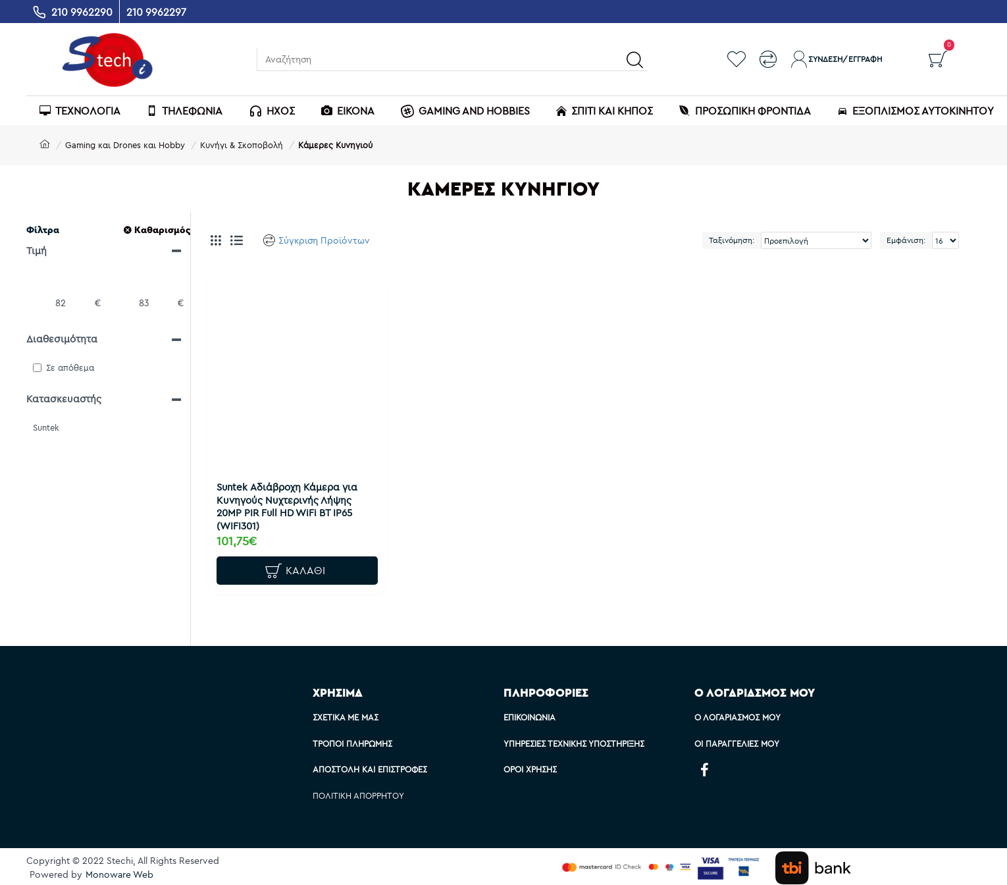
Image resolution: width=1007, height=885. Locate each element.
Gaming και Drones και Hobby (125, 145)
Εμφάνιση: (906, 240)
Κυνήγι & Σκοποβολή (241, 145)
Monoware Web (119, 874)
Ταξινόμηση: (731, 240)
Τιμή (36, 250)
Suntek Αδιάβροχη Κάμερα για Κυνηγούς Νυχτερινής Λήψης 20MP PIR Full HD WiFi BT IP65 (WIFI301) (290, 502)
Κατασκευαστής (63, 398)
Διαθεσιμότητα (61, 339)
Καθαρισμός (162, 229)
